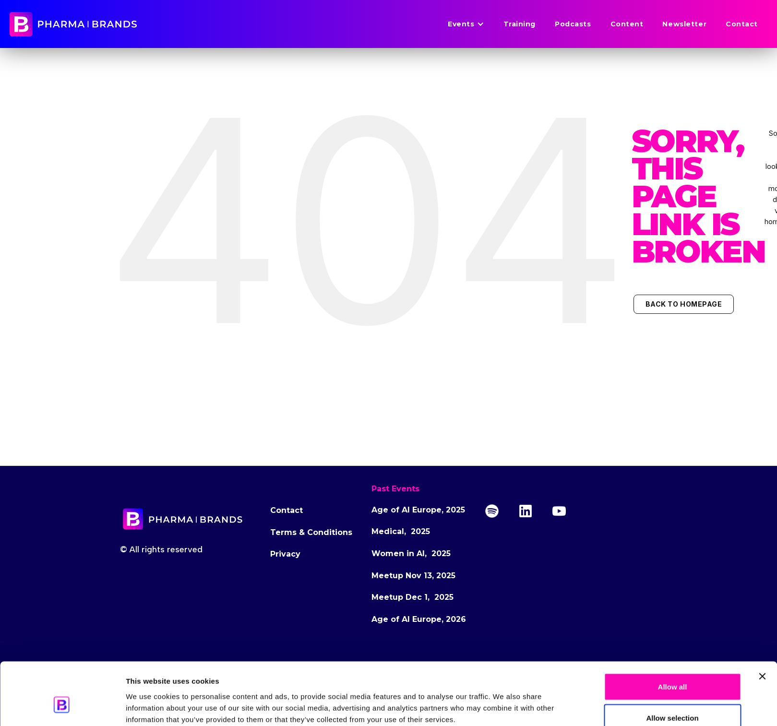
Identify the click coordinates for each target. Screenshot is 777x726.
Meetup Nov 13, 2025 (413, 575)
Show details (552, 701)
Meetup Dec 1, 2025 (412, 597)
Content (627, 24)
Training (519, 24)
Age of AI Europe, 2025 (418, 509)
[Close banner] (762, 627)
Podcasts (573, 24)
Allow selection (672, 669)
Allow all (672, 637)
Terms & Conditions (311, 532)
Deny (672, 700)
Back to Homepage (684, 304)
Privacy (285, 554)
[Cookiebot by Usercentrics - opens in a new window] (62, 707)
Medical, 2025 (400, 531)
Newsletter (684, 24)
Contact (742, 24)
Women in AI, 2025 (411, 553)
